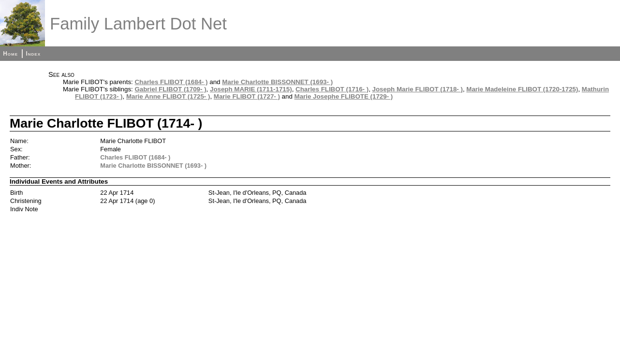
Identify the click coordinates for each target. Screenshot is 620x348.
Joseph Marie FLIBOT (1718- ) (417, 89)
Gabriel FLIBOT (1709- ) (170, 89)
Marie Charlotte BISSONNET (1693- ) (277, 82)
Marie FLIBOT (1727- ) (247, 96)
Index (33, 53)
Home (10, 53)
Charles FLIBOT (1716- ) (332, 89)
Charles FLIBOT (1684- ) (170, 82)
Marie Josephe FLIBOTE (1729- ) (344, 96)
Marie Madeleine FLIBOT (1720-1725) (522, 89)
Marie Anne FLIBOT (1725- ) (168, 96)
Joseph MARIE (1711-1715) (251, 89)
